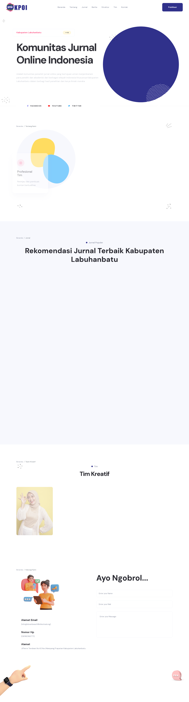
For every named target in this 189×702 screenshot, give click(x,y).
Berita (94, 7)
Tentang (73, 7)
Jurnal (84, 7)
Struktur (105, 7)
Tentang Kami (30, 126)
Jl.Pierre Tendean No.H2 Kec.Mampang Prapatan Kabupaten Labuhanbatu (53, 648)
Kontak (124, 7)
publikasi (172, 7)
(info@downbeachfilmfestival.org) (36, 624)
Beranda (61, 7)
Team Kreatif (30, 462)
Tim (115, 7)
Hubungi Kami (30, 570)
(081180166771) (28, 636)
